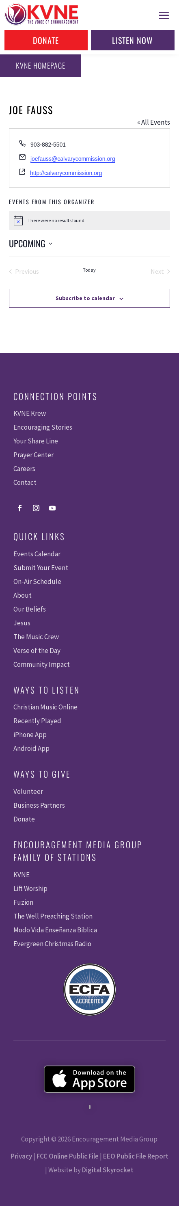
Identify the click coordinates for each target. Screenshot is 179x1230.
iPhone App (30, 734)
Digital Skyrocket (108, 1169)
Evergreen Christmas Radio (52, 943)
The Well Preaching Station (53, 916)
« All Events (153, 122)
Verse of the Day (36, 650)
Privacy (21, 1156)
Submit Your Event (40, 567)
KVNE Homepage (40, 65)
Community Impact (41, 664)
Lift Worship (30, 888)
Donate (46, 40)
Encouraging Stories (42, 427)
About (22, 595)
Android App (31, 748)
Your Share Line (35, 441)
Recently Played (37, 720)
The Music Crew (36, 636)
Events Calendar (36, 553)
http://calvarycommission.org (66, 173)
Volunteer (28, 791)
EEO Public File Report (135, 1156)
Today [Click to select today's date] (89, 270)
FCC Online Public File (68, 1156)
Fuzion (23, 902)
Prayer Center (33, 454)
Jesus (21, 622)
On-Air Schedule (37, 581)
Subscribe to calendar (85, 298)
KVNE (21, 874)
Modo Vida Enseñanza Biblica (55, 929)
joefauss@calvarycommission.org (72, 159)
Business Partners (39, 805)
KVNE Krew (29, 413)
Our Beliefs (29, 609)
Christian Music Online (45, 707)
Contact (25, 482)
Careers (24, 468)
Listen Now (132, 40)
